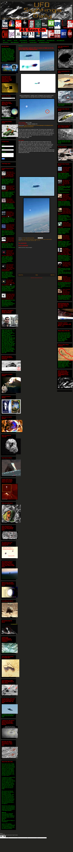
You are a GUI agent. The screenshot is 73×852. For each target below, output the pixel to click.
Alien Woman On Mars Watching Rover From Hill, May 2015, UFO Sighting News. (64, 183)
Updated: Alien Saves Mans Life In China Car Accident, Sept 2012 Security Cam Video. (64, 225)
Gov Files (15, 40)
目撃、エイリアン (37, 240)
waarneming (32, 240)
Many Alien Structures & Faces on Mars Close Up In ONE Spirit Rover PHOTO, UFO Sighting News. (64, 279)
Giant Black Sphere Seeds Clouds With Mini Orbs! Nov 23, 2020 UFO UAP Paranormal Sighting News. (8, 296)
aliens (25, 239)
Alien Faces (9, 40)
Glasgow (35, 239)
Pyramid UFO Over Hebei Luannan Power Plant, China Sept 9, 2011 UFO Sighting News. (8, 188)
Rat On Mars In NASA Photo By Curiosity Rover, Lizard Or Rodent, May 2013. (64, 238)
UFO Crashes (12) (24, 42)
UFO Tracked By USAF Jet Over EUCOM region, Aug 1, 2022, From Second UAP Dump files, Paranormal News (8, 267)
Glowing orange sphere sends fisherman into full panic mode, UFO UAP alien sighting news (8, 253)
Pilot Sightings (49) (41, 40)
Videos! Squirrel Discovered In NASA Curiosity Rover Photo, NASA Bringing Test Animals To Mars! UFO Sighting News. (64, 197)
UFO (22, 240)
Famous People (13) (23, 40)
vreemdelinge (28, 240)
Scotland (47, 239)
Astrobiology (31, 239)
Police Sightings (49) (60, 40)
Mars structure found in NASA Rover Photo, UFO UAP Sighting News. (10, 200)
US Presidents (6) (32, 40)
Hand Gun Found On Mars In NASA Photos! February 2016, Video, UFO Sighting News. (8, 240)
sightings (19, 240)
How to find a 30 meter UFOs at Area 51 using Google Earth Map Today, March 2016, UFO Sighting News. (8, 174)
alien (22, 239)
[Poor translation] (4, 836)
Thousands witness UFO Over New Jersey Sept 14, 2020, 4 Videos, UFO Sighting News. (64, 170)
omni (41, 239)
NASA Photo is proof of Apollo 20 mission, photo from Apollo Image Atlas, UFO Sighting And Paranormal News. (64, 211)
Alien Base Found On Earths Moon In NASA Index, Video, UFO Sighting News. (64, 265)
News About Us (5, 42)
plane (45, 239)
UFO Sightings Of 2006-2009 (44, 42)
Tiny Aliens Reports (33, 42)
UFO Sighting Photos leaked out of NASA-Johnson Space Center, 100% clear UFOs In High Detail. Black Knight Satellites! (64, 251)
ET (33, 239)
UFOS (24, 240)
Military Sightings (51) (15, 42)
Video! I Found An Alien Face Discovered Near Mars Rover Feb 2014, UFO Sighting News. (64, 292)
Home (4, 40)
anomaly (27, 239)
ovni (43, 239)
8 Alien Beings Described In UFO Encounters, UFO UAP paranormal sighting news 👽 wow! (8, 214)
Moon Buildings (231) (51, 40)
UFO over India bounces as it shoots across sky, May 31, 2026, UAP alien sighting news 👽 (8, 282)
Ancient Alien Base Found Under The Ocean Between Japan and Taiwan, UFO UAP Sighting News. (8, 227)
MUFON (38, 239)
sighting (50, 239)
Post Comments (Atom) (38, 277)
